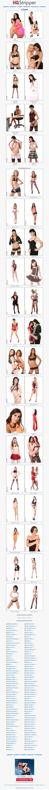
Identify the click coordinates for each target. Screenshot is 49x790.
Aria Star (29, 643)
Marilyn (10, 718)
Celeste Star (12, 737)
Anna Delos (11, 634)
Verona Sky (34, 523)
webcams (26, 6)
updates (13, 6)
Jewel (16, 197)
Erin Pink (11, 675)
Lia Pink (28, 630)
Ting (16, 345)
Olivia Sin (29, 647)
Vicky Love (29, 700)
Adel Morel (29, 677)
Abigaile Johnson (15, 463)
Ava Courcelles (15, 611)
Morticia (10, 660)
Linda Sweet (12, 741)
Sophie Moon (34, 404)
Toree (9, 749)
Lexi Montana (30, 628)
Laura (28, 637)
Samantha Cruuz (13, 643)
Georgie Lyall (30, 718)
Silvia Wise (29, 639)
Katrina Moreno (31, 686)
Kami (9, 658)
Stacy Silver (29, 671)
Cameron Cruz (34, 552)
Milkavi (10, 628)
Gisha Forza (30, 722)
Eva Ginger (29, 705)
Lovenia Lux (30, 696)
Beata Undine (30, 690)
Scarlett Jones (12, 709)
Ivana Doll (34, 315)
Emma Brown (16, 315)
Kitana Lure (11, 715)
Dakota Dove (30, 728)
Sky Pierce (29, 743)
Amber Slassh (12, 662)
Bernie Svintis (30, 732)
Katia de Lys (34, 375)
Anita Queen (30, 724)
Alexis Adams (34, 197)
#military (24, 617)
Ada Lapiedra (30, 626)
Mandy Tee (29, 726)
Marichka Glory (13, 720)
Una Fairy (11, 730)
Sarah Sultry (12, 630)
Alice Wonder (34, 611)
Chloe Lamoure (13, 671)
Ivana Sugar (30, 692)
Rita (9, 649)
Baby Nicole (15, 404)
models (19, 6)
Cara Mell (11, 722)
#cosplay (19, 617)
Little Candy (12, 681)
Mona (9, 745)
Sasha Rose (29, 749)
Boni (9, 664)
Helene (28, 662)
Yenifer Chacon (31, 745)
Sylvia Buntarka (13, 713)
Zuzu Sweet (11, 698)
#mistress (29, 617)
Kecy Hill (16, 582)
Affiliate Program (39, 785)
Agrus (28, 654)
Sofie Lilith (11, 696)
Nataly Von (11, 666)
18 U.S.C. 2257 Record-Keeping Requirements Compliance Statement (19, 785)
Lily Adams (29, 747)
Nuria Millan (34, 227)
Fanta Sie (29, 675)
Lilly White (15, 375)
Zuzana (10, 705)
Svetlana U (29, 688)
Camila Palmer (31, 741)
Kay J (9, 728)
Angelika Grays (13, 726)
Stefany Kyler (30, 720)
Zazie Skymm (30, 649)
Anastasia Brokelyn (15, 552)
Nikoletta (29, 666)
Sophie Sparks (30, 660)
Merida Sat (29, 624)
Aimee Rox (29, 645)
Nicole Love (11, 686)
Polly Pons (11, 735)
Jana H (28, 739)
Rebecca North (31, 735)
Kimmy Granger (31, 681)
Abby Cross (11, 739)
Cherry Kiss (11, 732)
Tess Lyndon (34, 345)
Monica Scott (30, 715)
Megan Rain (12, 679)
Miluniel (10, 724)
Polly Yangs (11, 645)
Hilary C (28, 651)
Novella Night (16, 493)
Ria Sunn (10, 647)
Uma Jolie (29, 730)
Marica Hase (34, 286)
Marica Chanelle (15, 286)
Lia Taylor (16, 434)
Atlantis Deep (30, 703)
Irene (9, 690)
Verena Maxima (13, 639)
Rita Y (9, 747)
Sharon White (30, 658)
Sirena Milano (12, 692)
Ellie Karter (15, 227)
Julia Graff (29, 707)
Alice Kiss (29, 632)
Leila (9, 656)
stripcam (42, 6)
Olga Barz (11, 743)
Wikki (34, 434)
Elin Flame (34, 582)
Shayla (10, 637)
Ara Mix (10, 707)
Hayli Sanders (12, 673)
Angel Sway (11, 694)
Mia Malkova (30, 634)
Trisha (34, 463)
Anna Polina (12, 651)
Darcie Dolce (30, 664)
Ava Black (29, 737)
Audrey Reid (12, 700)
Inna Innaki (29, 709)
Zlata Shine (29, 683)
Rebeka (34, 256)
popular (6, 6)
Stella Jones (30, 673)
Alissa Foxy (11, 626)
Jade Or (10, 632)
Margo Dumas (12, 688)
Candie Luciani (15, 523)
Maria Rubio (12, 703)
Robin (28, 641)
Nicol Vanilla (15, 256)
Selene (10, 654)
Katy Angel (11, 677)
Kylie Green (29, 669)
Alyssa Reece (12, 711)
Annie (9, 641)
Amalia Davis (30, 656)
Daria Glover (34, 493)
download (34, 6)
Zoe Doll (28, 711)
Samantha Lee (12, 683)
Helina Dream (30, 694)
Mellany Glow (12, 624)
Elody (28, 698)
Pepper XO (11, 669)
